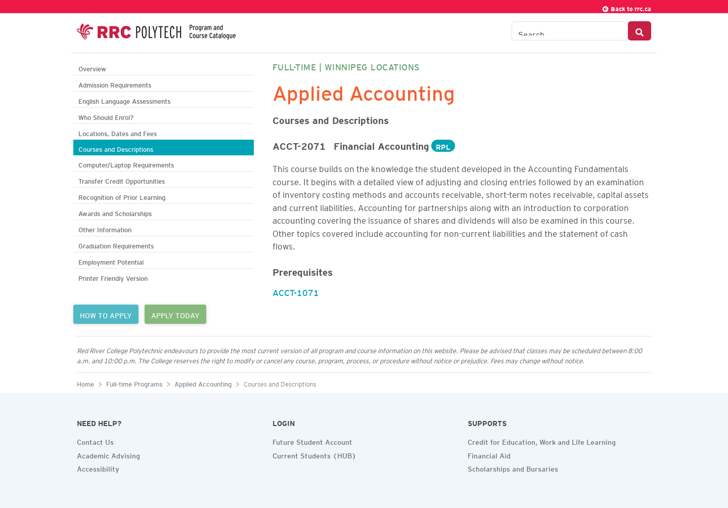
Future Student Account (312, 440)
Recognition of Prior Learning (121, 196)
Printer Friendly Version (113, 277)
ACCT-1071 (295, 291)
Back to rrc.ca (626, 7)
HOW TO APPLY (106, 314)
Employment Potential (111, 261)
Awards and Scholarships (115, 212)
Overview (92, 67)
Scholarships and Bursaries (513, 467)
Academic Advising (108, 454)
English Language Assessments (124, 100)
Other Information (104, 228)
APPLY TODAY (175, 314)
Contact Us (95, 440)
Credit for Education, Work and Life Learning (542, 440)
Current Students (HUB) (314, 454)
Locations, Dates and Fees (117, 132)
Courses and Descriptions (115, 148)
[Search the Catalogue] (570, 30)
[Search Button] (639, 30)
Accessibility (98, 467)
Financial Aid (489, 454)
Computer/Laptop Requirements (126, 163)
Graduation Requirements (116, 244)
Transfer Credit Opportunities (121, 180)
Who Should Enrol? (105, 116)
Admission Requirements (114, 83)
